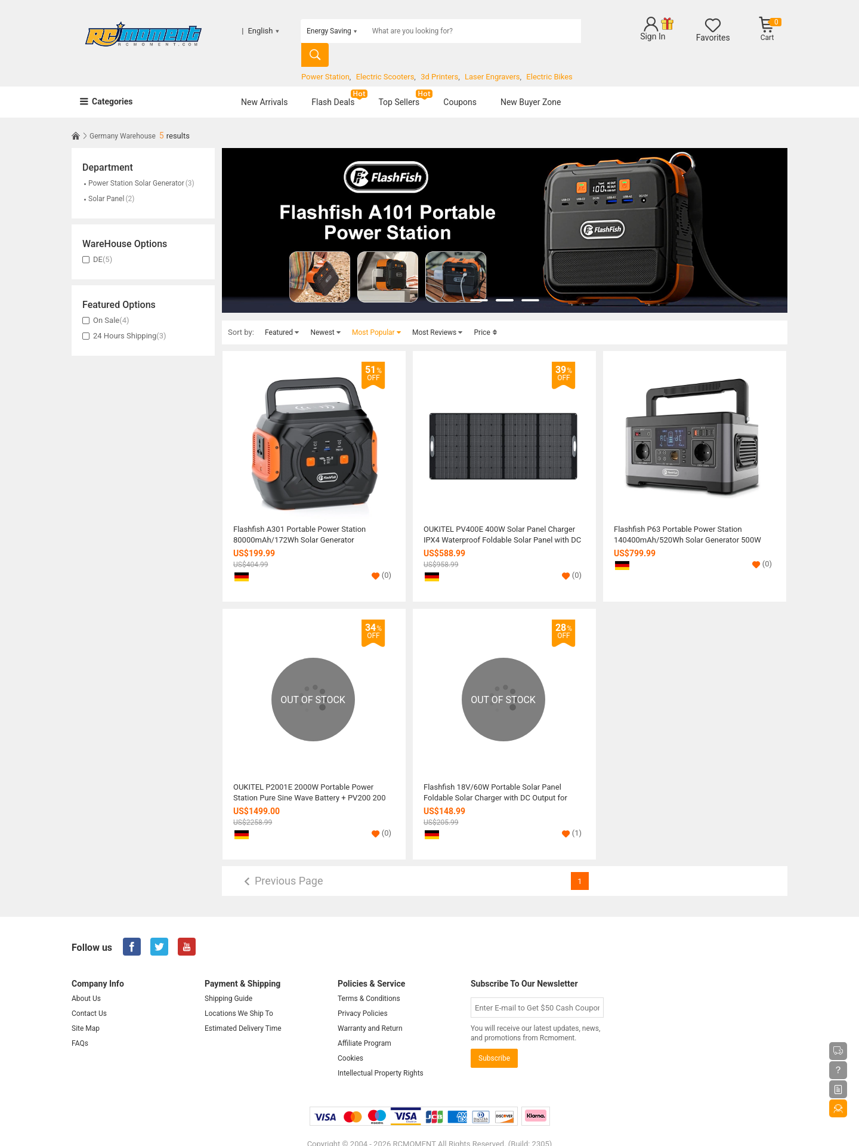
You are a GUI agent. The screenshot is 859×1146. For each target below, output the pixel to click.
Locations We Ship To (239, 992)
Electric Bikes (549, 52)
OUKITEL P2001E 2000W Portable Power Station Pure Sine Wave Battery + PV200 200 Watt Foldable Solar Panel (309, 772)
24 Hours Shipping (124, 314)
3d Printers (439, 52)
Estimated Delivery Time (243, 1007)
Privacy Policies (363, 992)
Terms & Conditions (369, 978)
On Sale (105, 299)
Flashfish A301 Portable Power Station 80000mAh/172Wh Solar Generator (299, 513)
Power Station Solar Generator (138, 162)
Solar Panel (108, 178)
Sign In (652, 36)
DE (97, 238)
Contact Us (89, 992)
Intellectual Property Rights (381, 1052)
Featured (282, 311)
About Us (86, 978)
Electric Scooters (385, 52)
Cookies (350, 1037)
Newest (325, 311)
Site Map (86, 1007)
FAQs (80, 1022)
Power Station (325, 52)
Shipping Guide (228, 978)
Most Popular (376, 311)
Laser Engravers (492, 52)
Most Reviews (437, 311)
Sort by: (241, 311)
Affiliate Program (364, 1022)
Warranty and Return (370, 1007)
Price (486, 311)
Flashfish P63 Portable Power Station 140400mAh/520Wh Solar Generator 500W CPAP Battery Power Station (687, 514)
